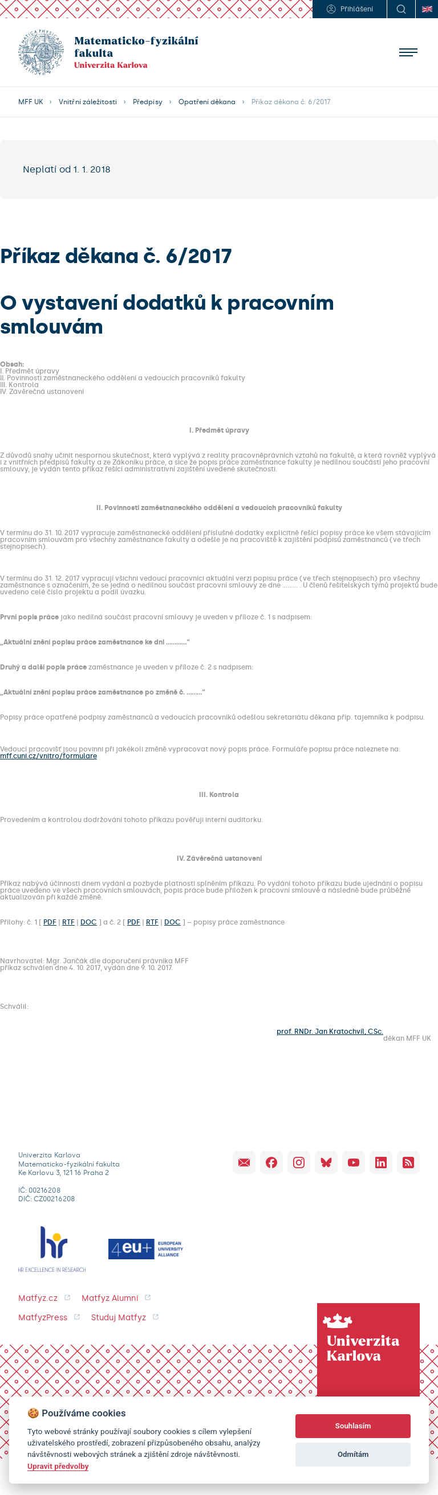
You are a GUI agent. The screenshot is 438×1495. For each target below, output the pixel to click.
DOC (88, 922)
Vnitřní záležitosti (88, 101)
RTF (68, 922)
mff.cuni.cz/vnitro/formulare (48, 756)
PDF (49, 922)
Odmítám (353, 1454)
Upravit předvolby (57, 1466)
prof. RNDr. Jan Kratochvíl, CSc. (330, 1032)
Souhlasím (353, 1426)
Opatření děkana (207, 101)
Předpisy (147, 101)
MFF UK (30, 101)
